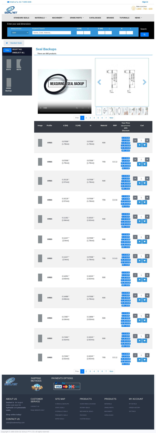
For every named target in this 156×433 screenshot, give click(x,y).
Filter (7, 50)
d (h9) (79, 29)
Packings (83, 415)
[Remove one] (135, 140)
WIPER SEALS (59, 419)
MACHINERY (108, 411)
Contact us (35, 406)
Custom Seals (85, 419)
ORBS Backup (8, 89)
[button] (99, 82)
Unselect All (18, 53)
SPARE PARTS (108, 407)
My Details (133, 404)
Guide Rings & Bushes (88, 404)
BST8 (8, 69)
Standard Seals (16, 43)
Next (111, 118)
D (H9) (100, 29)
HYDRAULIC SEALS (61, 411)
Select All (17, 49)
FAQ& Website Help (37, 410)
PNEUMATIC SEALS (61, 415)
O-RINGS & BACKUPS (62, 404)
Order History (134, 407)
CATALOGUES (108, 415)
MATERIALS (108, 404)
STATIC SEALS (59, 407)
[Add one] (147, 140)
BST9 (19, 69)
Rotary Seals (85, 407)
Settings (132, 411)
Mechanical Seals (86, 411)
